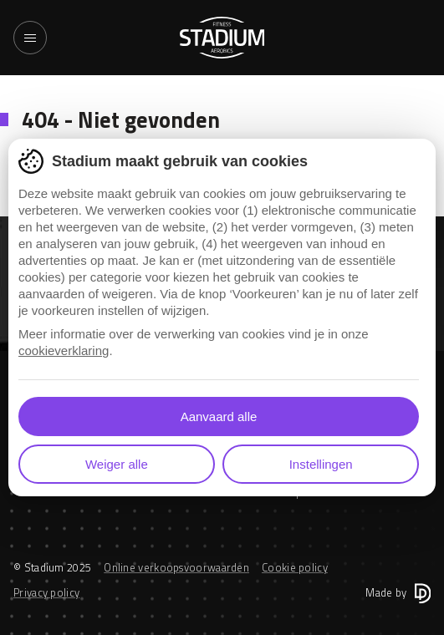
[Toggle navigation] (30, 37)
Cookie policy (295, 567)
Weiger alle (116, 464)
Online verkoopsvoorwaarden (176, 567)
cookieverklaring (63, 350)
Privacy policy (46, 592)
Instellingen (321, 464)
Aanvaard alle (219, 416)
